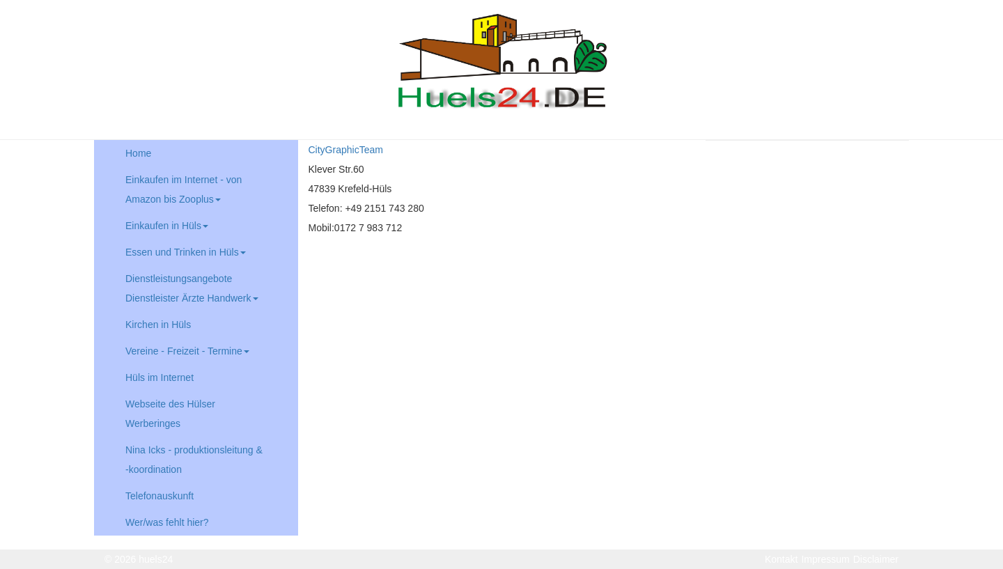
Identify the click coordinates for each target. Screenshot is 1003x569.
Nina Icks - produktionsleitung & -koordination (194, 459)
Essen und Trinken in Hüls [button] (185, 252)
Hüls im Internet (159, 377)
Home (138, 153)
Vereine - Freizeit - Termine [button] (187, 351)
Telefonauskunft (159, 495)
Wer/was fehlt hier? (167, 522)
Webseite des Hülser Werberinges (170, 413)
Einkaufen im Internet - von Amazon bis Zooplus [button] (183, 189)
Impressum (825, 559)
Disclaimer (876, 559)
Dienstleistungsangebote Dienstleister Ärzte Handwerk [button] (191, 288)
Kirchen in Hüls (158, 324)
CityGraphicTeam (346, 149)
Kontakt (781, 559)
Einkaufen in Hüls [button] (166, 225)
